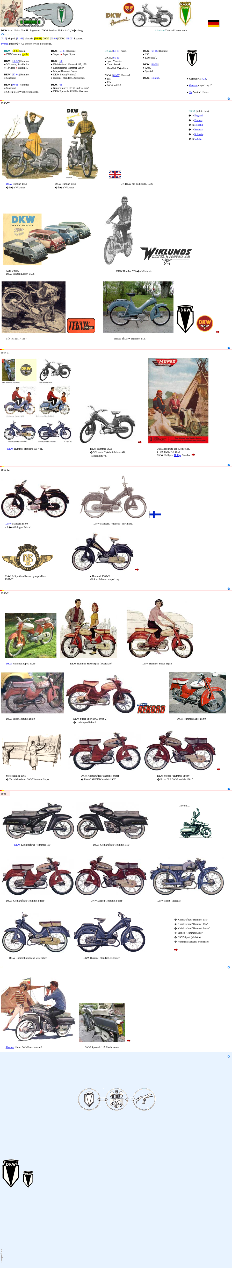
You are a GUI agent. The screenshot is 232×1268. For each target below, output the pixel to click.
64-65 (154, 64)
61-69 (54, 38)
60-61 (15, 84)
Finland (198, 120)
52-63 (69, 38)
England (198, 115)
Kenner (10, 1047)
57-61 (16, 74)
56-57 (16, 61)
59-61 (63, 50)
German (193, 85)
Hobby (177, 455)
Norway (198, 129)
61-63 (116, 57)
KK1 (7, 98)
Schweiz (198, 134)
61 (61, 61)
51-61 (20, 38)
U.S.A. (198, 138)
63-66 (154, 50)
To (190, 92)
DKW (9, 183)
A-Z (4, 38)
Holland (155, 77)
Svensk (5, 43)
